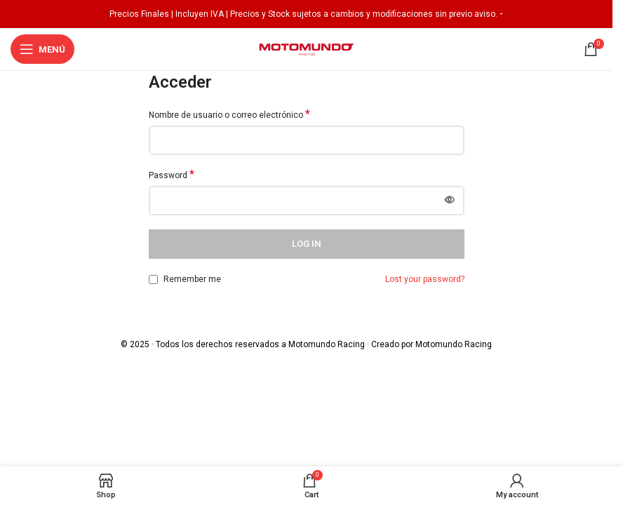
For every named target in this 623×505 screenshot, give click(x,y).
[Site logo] (306, 48)
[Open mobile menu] (42, 49)
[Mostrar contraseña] (449, 200)
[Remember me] (153, 279)
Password (171, 175)
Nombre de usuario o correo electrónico (229, 115)
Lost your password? (424, 279)
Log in (306, 243)
